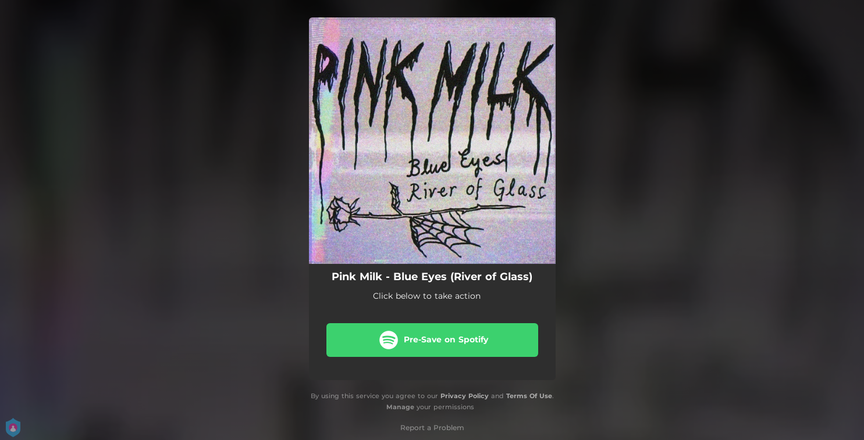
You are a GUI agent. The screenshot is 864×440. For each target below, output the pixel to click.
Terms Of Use (529, 396)
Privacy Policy (464, 396)
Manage (400, 407)
